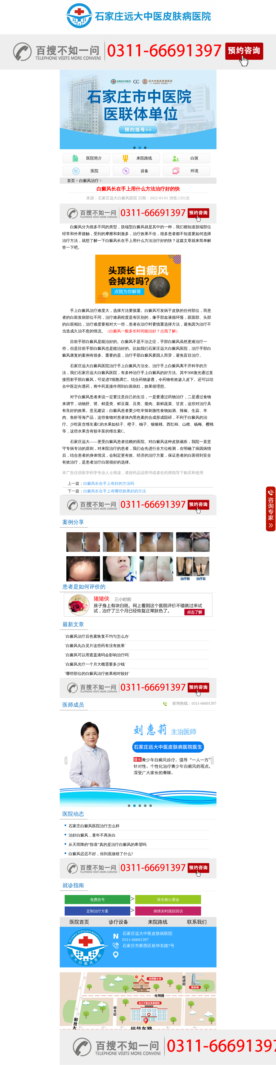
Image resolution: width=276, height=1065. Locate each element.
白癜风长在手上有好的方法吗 (108, 483)
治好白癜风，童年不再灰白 (92, 835)
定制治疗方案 (97, 911)
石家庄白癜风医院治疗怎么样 (94, 826)
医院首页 (79, 922)
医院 (94, 171)
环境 (194, 171)
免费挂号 (97, 900)
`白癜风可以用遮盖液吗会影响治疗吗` (97, 655)
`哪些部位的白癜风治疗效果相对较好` (97, 673)
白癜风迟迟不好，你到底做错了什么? (101, 854)
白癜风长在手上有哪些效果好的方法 (114, 491)
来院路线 (144, 158)
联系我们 (197, 922)
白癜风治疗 (89, 181)
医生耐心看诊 (168, 900)
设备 (144, 171)
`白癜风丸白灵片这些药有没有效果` (95, 646)
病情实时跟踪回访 (168, 911)
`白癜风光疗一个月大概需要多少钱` (95, 664)
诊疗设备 (118, 922)
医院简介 (94, 158)
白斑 (194, 158)
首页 (71, 181)
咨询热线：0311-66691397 (194, 703)
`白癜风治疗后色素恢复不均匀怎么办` (97, 636)
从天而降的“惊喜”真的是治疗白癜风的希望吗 (107, 844)
